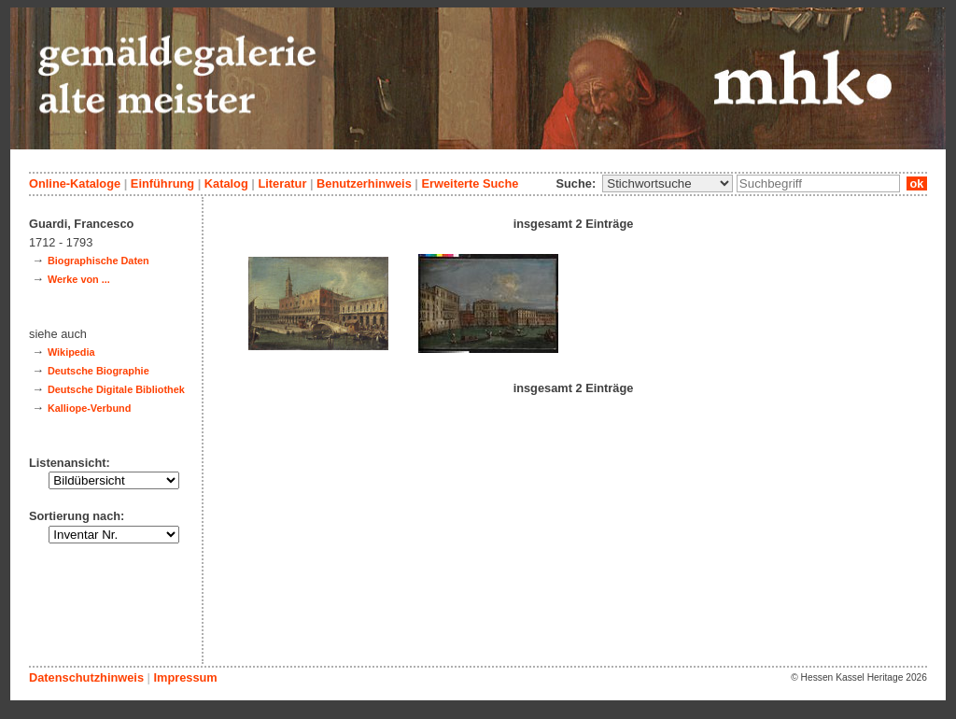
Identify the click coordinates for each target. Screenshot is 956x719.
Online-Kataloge (74, 183)
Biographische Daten (98, 260)
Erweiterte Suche (469, 183)
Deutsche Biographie (98, 370)
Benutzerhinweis (364, 183)
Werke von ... (79, 279)
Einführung (162, 183)
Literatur (282, 183)
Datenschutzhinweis (86, 677)
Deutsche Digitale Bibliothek (116, 389)
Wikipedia (71, 352)
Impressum (185, 677)
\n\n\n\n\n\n (667, 183)
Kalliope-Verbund (89, 408)
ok (917, 183)
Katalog (226, 183)
